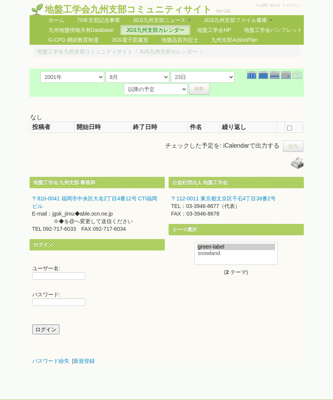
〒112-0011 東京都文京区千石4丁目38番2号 (223, 198)
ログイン (293, 5)
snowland (236, 253)
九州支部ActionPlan (234, 40)
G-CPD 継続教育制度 (73, 40)
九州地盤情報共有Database (81, 30)
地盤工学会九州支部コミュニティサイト (128, 9)
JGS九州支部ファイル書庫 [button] (238, 20)
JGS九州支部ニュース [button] (162, 20)
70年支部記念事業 (98, 20)
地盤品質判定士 (180, 40)
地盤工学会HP (214, 30)
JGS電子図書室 (129, 40)
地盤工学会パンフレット (273, 30)
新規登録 (84, 361)
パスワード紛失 (50, 361)
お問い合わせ (270, 5)
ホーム (56, 20)
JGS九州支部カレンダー (155, 30)
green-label (236, 247)
